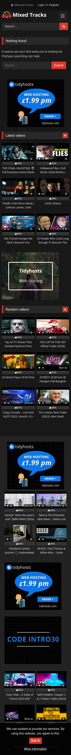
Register (54, 4)
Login (41, 4)
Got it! (35, 740)
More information (35, 748)
